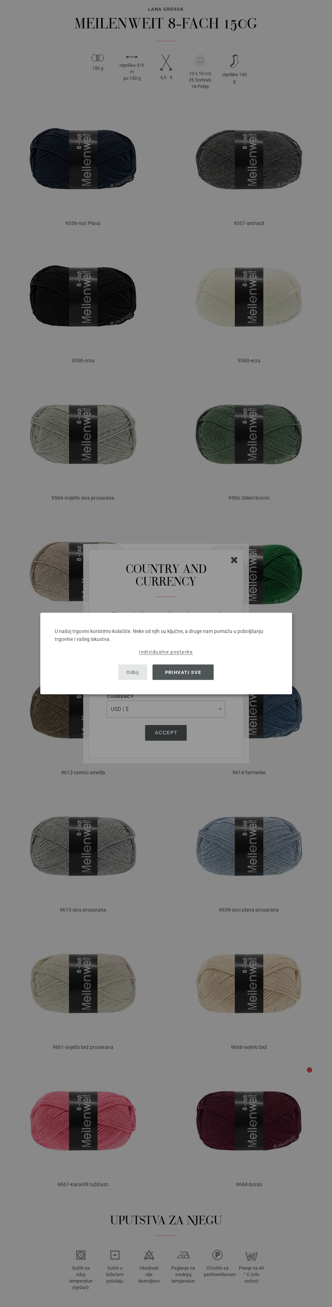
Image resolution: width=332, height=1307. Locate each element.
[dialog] (166, 653)
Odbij (132, 672)
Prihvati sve (183, 672)
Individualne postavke (166, 652)
